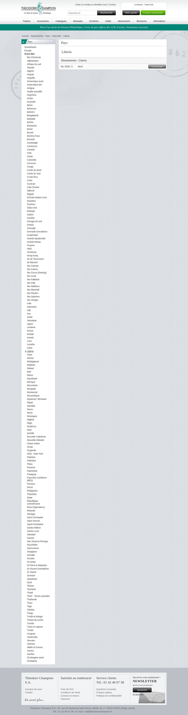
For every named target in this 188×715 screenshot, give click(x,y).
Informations (159, 21)
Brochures (142, 21)
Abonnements (37, 36)
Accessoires (43, 21)
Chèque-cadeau (104, 692)
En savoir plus (138, 694)
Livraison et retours (70, 695)
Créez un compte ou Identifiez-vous (91, 4)
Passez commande (153, 12)
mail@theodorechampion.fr (98, 711)
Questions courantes (106, 689)
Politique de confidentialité (109, 695)
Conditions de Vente (70, 692)
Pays (47, 36)
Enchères (94, 21)
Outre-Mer (56, 36)
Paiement (65, 699)
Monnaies (78, 21)
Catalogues (61, 21)
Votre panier (132, 12)
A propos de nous (33, 689)
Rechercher (107, 13)
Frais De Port (67, 689)
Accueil (25, 36)
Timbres (27, 21)
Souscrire (144, 690)
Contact (112, 4)
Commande (158, 67)
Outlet (108, 21)
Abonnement (124, 21)
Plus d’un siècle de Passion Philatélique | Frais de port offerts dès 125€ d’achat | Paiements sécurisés (94, 27)
